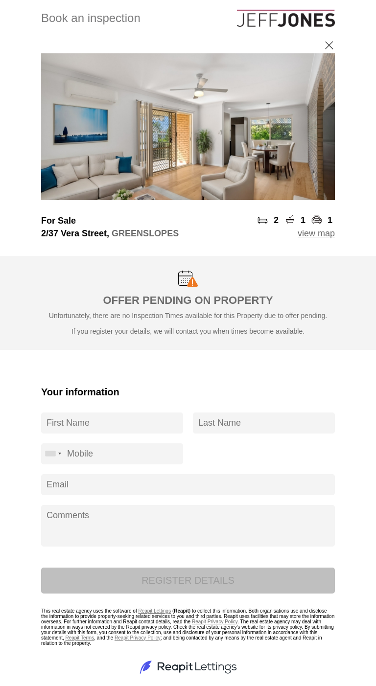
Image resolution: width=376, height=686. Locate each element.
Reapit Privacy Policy (214, 621)
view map (316, 233)
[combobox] (53, 454)
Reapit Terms (79, 637)
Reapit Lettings (154, 611)
